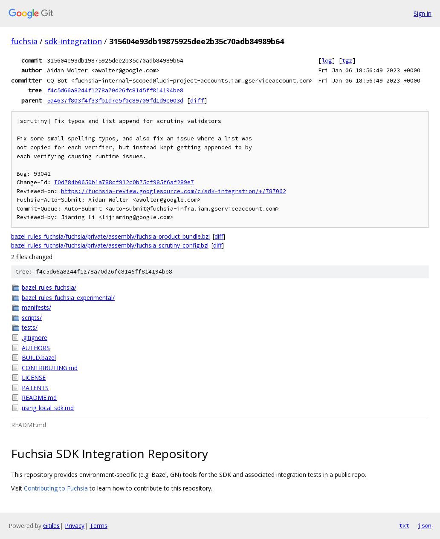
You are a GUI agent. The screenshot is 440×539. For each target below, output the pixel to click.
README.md (39, 398)
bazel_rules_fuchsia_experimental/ (68, 298)
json (424, 525)
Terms (98, 526)
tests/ (30, 327)
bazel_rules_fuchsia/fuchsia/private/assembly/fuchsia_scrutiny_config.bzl (109, 245)
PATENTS (35, 388)
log (326, 60)
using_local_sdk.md (48, 408)
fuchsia (24, 41)
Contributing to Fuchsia (56, 488)
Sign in (422, 13)
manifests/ (36, 307)
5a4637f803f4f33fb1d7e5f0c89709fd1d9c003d (115, 100)
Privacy (74, 526)
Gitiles (51, 526)
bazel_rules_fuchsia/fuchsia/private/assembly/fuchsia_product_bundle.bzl (110, 236)
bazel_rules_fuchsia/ (49, 287)
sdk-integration (73, 41)
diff (197, 100)
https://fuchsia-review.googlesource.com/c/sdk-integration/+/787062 (173, 191)
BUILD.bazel (39, 358)
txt (404, 525)
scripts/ (32, 318)
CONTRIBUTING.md (50, 368)
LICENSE (34, 378)
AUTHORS (36, 348)
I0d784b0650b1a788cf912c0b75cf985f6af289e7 (124, 182)
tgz (347, 60)
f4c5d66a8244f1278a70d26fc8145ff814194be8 (115, 90)
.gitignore (34, 338)
